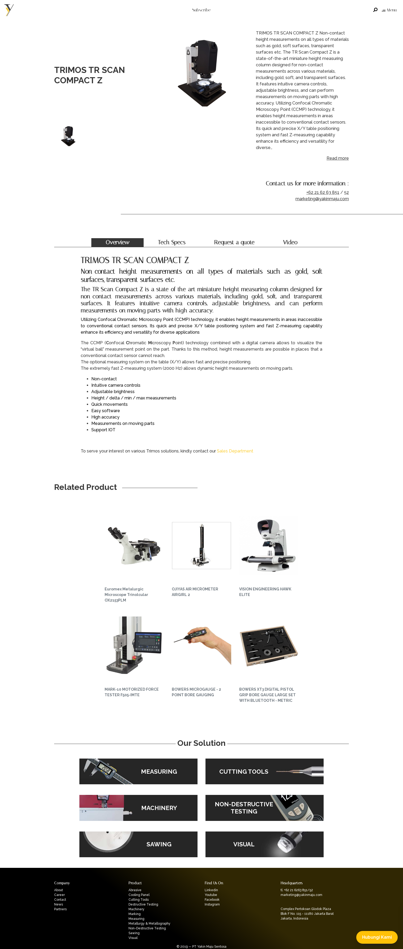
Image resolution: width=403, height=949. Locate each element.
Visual (133, 938)
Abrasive (135, 890)
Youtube (211, 895)
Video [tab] (290, 242)
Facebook (212, 900)
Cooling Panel (138, 895)
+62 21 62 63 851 (322, 192)
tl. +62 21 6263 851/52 (297, 890)
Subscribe (201, 9)
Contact (60, 900)
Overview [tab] (117, 242)
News (58, 904)
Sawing (134, 933)
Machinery (136, 909)
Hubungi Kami (377, 937)
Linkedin (211, 890)
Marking (134, 914)
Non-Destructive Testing (147, 928)
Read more (338, 158)
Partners (60, 909)
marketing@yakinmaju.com (322, 198)
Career (59, 895)
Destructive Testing (143, 904)
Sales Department (235, 451)
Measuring (136, 919)
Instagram (212, 904)
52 (346, 192)
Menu (389, 9)
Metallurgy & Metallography (149, 923)
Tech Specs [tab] (171, 242)
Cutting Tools (138, 900)
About (58, 890)
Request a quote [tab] (234, 242)
